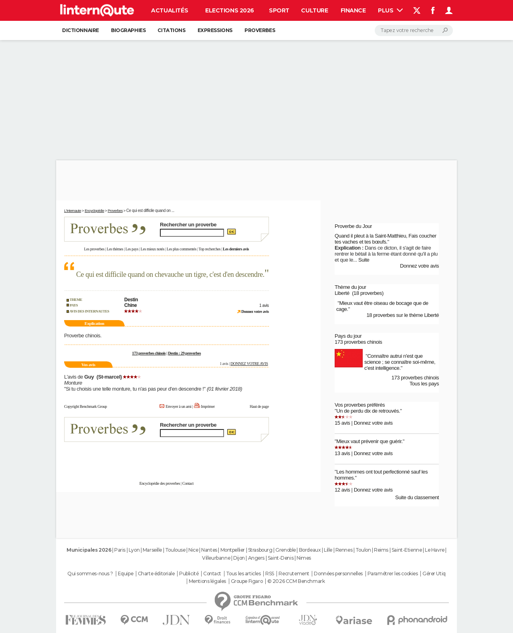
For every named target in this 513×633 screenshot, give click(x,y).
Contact (188, 483)
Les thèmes (115, 249)
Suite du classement (417, 497)
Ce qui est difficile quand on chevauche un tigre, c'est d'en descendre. (170, 274)
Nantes (209, 550)
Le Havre (434, 550)
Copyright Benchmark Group (85, 406)
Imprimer (207, 406)
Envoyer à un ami (178, 406)
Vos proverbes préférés (360, 405)
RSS (269, 574)
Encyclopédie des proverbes (159, 483)
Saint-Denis (280, 558)
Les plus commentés (181, 249)
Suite (364, 260)
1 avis (264, 305)
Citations (171, 30)
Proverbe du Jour (353, 226)
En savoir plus (251, 457)
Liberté (342, 293)
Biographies (128, 30)
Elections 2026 (229, 10)
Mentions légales (207, 581)
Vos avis (88, 364)
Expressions (215, 30)
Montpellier (232, 550)
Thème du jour (350, 287)
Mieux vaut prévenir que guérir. (369, 441)
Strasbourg (260, 550)
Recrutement (294, 574)
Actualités (169, 10)
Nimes (304, 558)
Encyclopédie (94, 211)
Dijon (239, 558)
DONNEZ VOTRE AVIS (249, 363)
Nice (193, 550)
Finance (353, 10)
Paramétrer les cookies (393, 574)
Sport (279, 10)
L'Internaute (72, 211)
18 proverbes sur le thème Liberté (402, 315)
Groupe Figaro (247, 581)
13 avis (342, 453)
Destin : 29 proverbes (184, 353)
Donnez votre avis (419, 266)
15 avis (342, 423)
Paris (119, 550)
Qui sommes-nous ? (90, 574)
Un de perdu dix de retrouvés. (368, 411)
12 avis (342, 490)
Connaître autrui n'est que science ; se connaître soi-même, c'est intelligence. (399, 362)
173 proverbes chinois (149, 353)
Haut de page (259, 406)
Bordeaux (310, 550)
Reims (381, 550)
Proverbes (259, 30)
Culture (314, 10)
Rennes (343, 550)
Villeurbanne (216, 558)
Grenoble (285, 550)
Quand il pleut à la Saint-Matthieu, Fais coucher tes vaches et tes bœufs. (385, 239)
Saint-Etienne (407, 550)
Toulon (363, 550)
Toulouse (175, 550)
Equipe (125, 574)
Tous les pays (424, 384)
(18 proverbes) (368, 293)
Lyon (134, 550)
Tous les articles (243, 574)
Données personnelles (338, 574)
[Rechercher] (414, 30)
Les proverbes (94, 249)
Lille (328, 550)
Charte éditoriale (156, 574)
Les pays (131, 249)
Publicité (188, 574)
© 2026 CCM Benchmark (296, 581)
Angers (256, 558)
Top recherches (209, 249)
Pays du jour (348, 336)
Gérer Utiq (434, 574)
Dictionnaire (80, 30)
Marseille (152, 550)
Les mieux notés (152, 249)
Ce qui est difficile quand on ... (150, 210)
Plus (390, 10)
